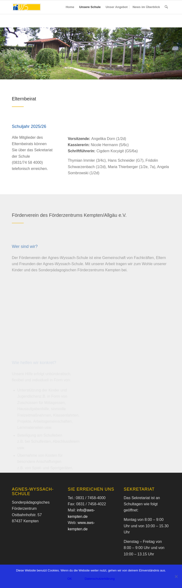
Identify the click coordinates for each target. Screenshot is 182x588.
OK (69, 578)
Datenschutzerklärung (99, 578)
